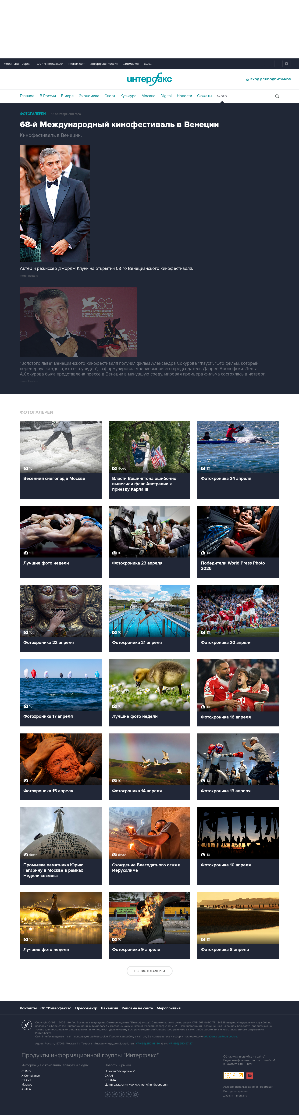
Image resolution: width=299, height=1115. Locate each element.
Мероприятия (169, 1008)
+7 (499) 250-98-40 (148, 1043)
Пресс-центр (86, 1008)
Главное (27, 96)
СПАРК (26, 1071)
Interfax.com (76, 64)
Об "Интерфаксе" (50, 64)
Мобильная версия (18, 64)
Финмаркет (131, 64)
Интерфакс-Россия (104, 64)
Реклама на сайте (137, 1008)
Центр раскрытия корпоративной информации (136, 1084)
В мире (67, 96)
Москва (148, 96)
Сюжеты (204, 96)
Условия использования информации (248, 1087)
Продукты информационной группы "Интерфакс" (90, 1055)
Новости (184, 96)
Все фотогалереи (149, 971)
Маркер (26, 1084)
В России (48, 96)
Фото (222, 96)
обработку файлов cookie (220, 1036)
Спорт (109, 96)
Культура (128, 96)
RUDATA (110, 1080)
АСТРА (26, 1089)
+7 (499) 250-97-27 (180, 1043)
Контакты (28, 1008)
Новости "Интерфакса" (120, 1071)
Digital (166, 96)
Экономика (89, 96)
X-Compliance (30, 1076)
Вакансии (109, 1008)
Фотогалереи (33, 114)
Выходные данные (235, 1091)
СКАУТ (26, 1080)
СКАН (109, 1076)
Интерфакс (149, 79)
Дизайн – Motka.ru (235, 1095)
